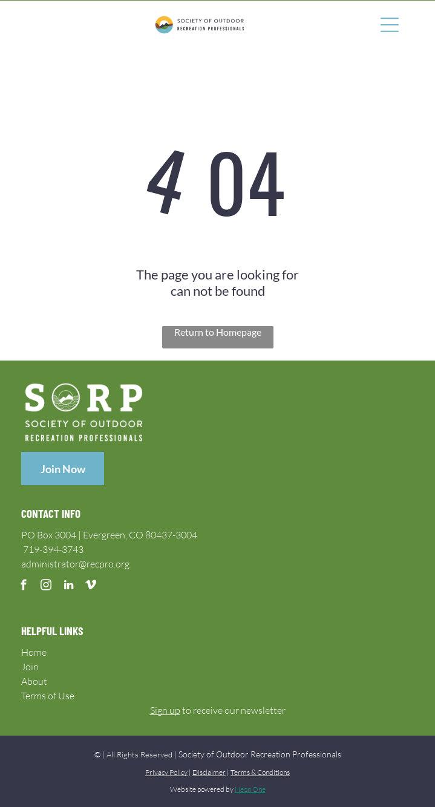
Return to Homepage (217, 332)
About (34, 681)
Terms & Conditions (260, 772)
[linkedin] (69, 586)
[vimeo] (91, 586)
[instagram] (46, 586)
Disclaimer (209, 772)
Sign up (165, 710)
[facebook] (24, 586)
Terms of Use (47, 696)
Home (34, 652)
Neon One (250, 789)
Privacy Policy (166, 772)
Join (30, 667)
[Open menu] (390, 25)
